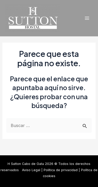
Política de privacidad (61, 170)
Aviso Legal (31, 170)
